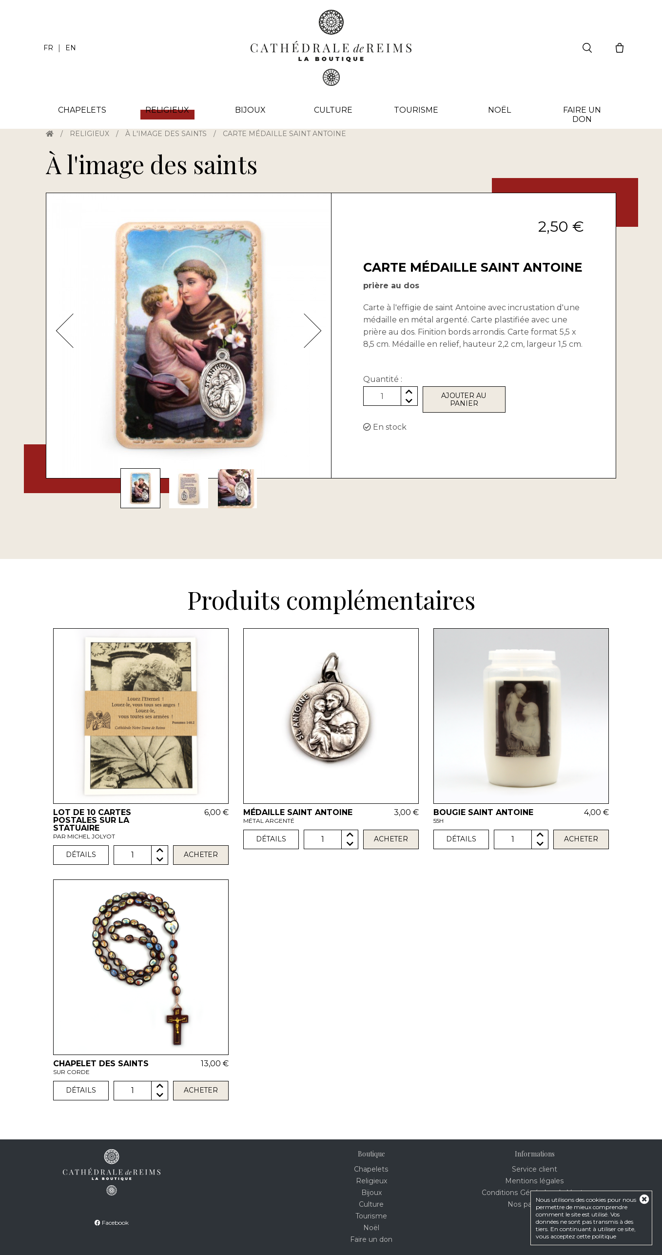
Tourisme (416, 110)
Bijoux (250, 110)
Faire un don (582, 114)
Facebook (112, 1222)
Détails (80, 855)
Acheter (201, 855)
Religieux (89, 133)
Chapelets (82, 110)
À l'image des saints (166, 133)
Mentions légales (535, 1180)
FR (48, 47)
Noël (499, 110)
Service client (534, 1169)
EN (70, 47)
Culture (333, 110)
